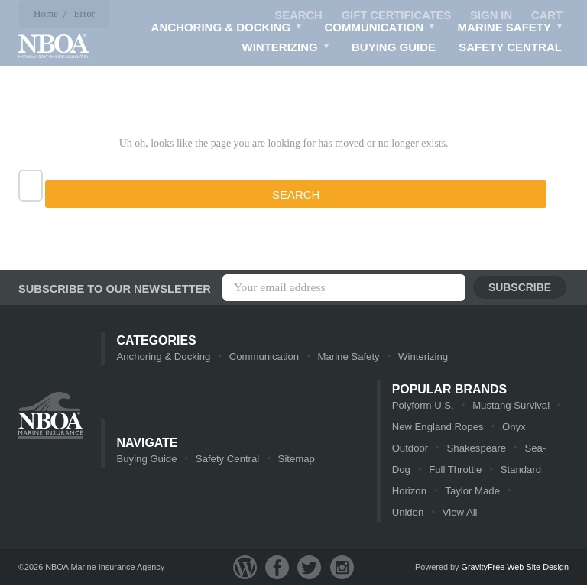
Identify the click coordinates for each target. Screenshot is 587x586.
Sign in (490, 15)
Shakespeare (475, 449)
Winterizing (286, 49)
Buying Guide (394, 47)
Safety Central (510, 47)
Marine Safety (510, 29)
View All (409, 513)
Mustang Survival (510, 406)
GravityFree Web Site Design (515, 567)
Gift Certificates (394, 15)
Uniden (533, 491)
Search (295, 15)
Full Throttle (455, 470)
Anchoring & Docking (227, 29)
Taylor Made (472, 491)
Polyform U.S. (422, 406)
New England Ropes (437, 427)
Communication (380, 29)
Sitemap (295, 459)
